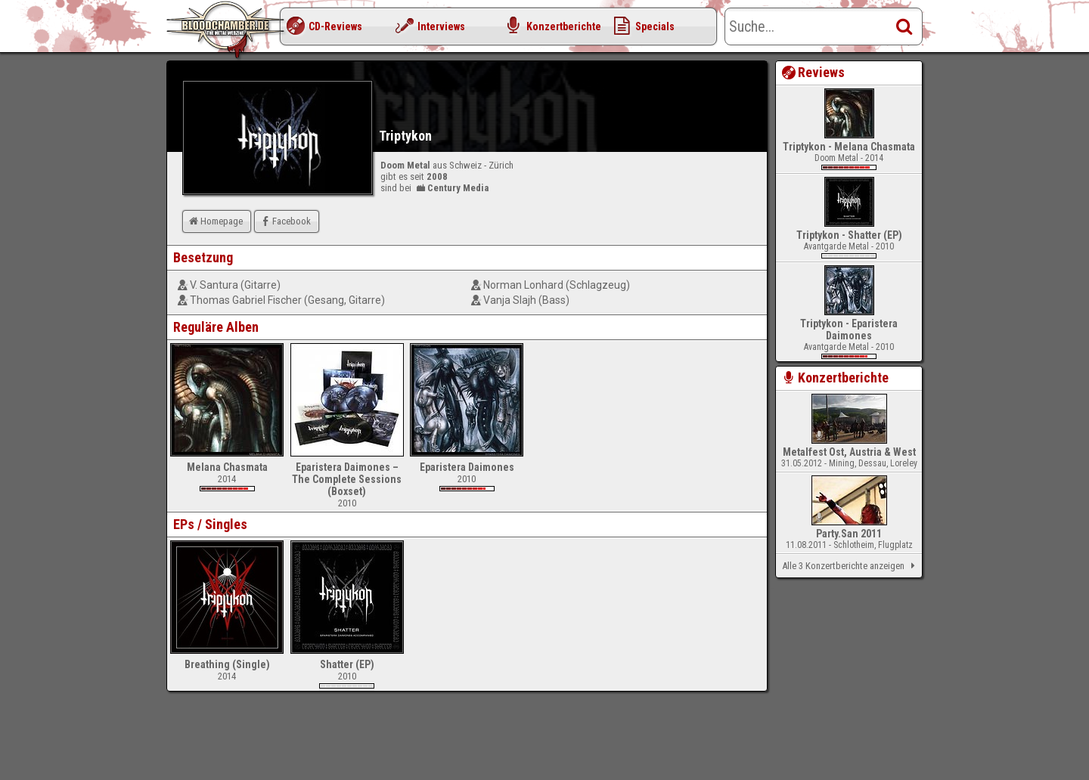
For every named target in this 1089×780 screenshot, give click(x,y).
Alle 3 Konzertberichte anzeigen (851, 566)
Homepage (215, 221)
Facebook (285, 221)
